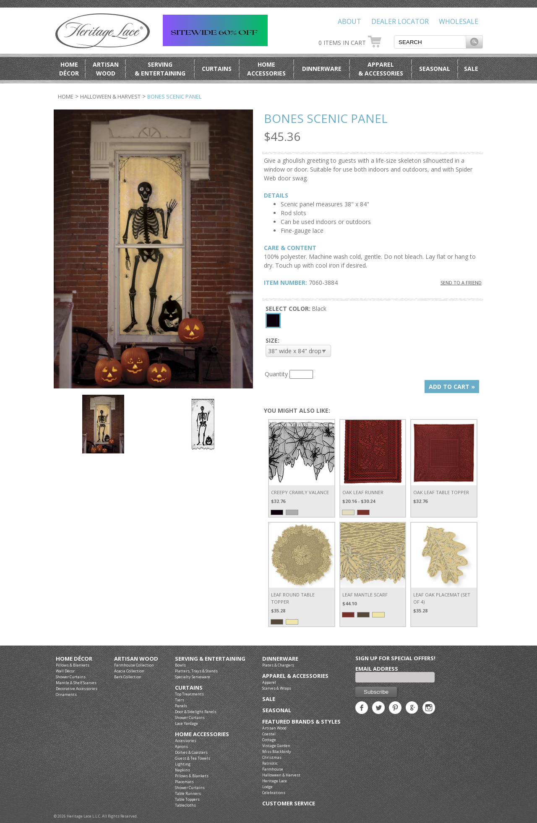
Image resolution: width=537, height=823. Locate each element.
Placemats (184, 781)
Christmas (272, 757)
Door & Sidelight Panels (195, 711)
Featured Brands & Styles (301, 721)
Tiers (179, 700)
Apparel (269, 682)
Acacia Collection (129, 671)
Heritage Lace (274, 781)
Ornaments (66, 694)
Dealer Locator (400, 21)
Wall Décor (65, 671)
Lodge (267, 786)
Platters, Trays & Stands (196, 671)
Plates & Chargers (278, 665)
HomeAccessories (266, 68)
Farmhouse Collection (134, 665)
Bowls (180, 665)
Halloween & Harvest (110, 96)
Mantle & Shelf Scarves (76, 682)
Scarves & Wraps (276, 688)
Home (65, 96)
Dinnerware (321, 69)
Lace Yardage (186, 723)
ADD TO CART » (452, 387)
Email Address (376, 668)
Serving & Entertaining (210, 658)
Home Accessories (202, 734)
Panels (181, 705)
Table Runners (188, 793)
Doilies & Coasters (191, 752)
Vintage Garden (276, 745)
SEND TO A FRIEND (461, 282)
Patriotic (270, 763)
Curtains (217, 69)
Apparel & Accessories (295, 676)
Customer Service (288, 803)
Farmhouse (272, 769)
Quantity (276, 374)
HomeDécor (69, 68)
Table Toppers (187, 799)
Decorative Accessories (76, 688)
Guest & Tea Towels (192, 758)
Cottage (269, 739)
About (349, 21)
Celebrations (273, 792)
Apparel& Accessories (380, 68)
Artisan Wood (136, 658)
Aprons (181, 746)
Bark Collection (127, 677)
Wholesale (458, 21)
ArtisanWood (106, 68)
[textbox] (430, 42)
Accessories (185, 740)
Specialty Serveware (192, 677)
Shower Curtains (71, 677)
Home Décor (74, 658)
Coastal (269, 734)
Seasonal (434, 69)
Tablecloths (185, 805)
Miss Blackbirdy (276, 751)
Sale (471, 69)
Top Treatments (189, 694)
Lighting (182, 764)
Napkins (182, 770)
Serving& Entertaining (160, 68)
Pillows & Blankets (72, 665)
